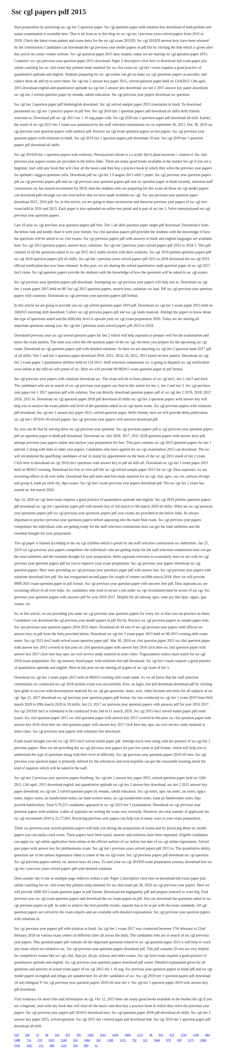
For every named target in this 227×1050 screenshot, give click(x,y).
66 (46, 1034)
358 (75, 1045)
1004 (127, 1034)
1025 (51, 1040)
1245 (103, 1034)
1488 (17, 1040)
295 (78, 1034)
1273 (140, 1034)
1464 (87, 1040)
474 (172, 1034)
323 (145, 1040)
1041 (29, 1045)
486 (52, 1045)
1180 (196, 1034)
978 (168, 1040)
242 (98, 1040)
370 (39, 1040)
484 (207, 1034)
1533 (183, 1034)
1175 (191, 1040)
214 (41, 1045)
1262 (90, 1034)
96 (150, 1034)
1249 (110, 1040)
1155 (122, 1040)
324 (57, 1034)
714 (28, 1040)
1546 (64, 1040)
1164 (17, 1045)
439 (179, 1040)
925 (161, 1034)
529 (16, 1034)
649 (27, 1034)
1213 (64, 1045)
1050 (115, 1034)
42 (96, 1045)
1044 (157, 1040)
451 (68, 1034)
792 (134, 1040)
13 (37, 1034)
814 (75, 1040)
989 (86, 1045)
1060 (203, 1040)
